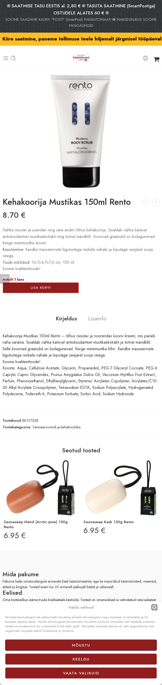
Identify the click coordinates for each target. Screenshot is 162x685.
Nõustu (81, 645)
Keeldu (81, 659)
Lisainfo (97, 311)
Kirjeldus (66, 311)
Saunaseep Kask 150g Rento (109, 514)
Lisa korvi (41, 280)
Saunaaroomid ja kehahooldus (57, 419)
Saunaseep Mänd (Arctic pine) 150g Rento (36, 517)
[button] (154, 607)
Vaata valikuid (81, 673)
